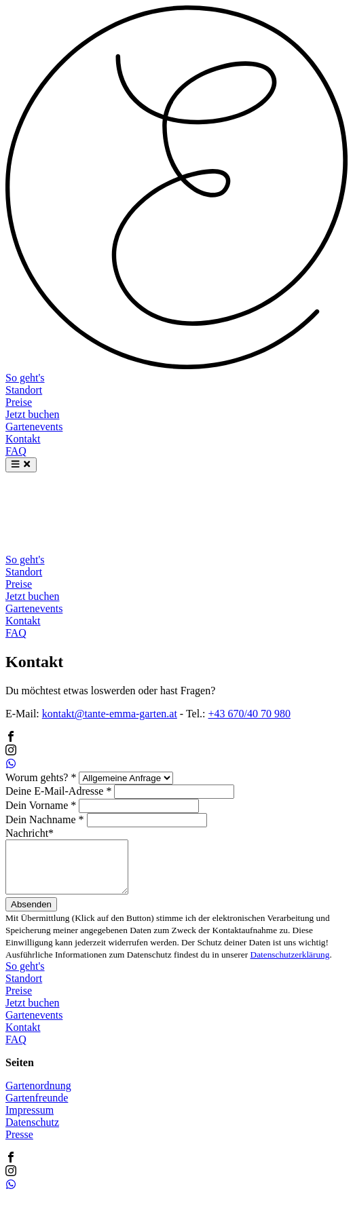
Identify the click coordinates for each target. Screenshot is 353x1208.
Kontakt (23, 439)
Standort (23, 390)
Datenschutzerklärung (290, 965)
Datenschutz (32, 1132)
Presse (19, 1144)
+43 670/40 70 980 (249, 713)
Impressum (29, 1120)
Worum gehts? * (40, 777)
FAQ (15, 451)
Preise (18, 402)
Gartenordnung (38, 1095)
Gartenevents (33, 426)
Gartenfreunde (36, 1108)
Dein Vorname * (40, 805)
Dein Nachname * (44, 819)
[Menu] (21, 464)
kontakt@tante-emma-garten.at (109, 713)
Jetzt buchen (32, 414)
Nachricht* (29, 833)
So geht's (25, 377)
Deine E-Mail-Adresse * (58, 791)
